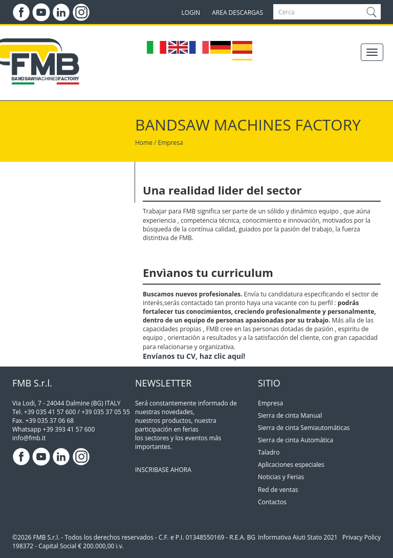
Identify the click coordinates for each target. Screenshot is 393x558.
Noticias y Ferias (281, 477)
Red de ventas (278, 489)
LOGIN (190, 12)
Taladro (268, 452)
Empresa (270, 403)
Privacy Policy (361, 537)
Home (143, 142)
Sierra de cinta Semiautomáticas (304, 427)
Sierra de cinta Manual (290, 415)
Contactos (272, 502)
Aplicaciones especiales (291, 464)
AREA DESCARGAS (237, 12)
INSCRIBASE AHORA (163, 469)
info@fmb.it (29, 438)
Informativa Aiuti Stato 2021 (298, 537)
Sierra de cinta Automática (295, 440)
